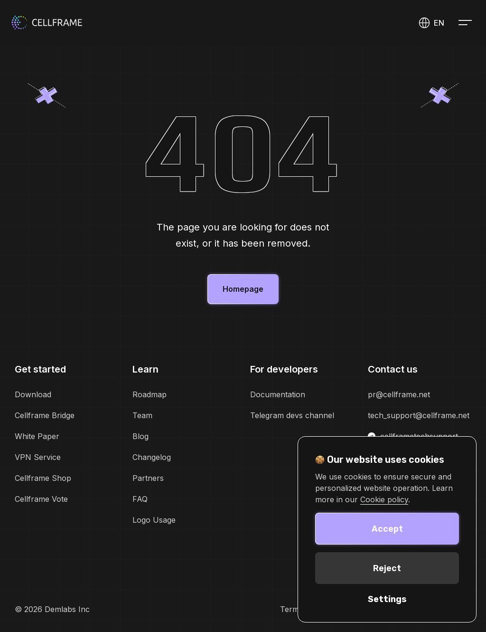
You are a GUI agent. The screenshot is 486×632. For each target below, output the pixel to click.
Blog (140, 436)
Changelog (151, 457)
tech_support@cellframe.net (418, 415)
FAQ (140, 499)
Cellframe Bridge (45, 415)
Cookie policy (384, 499)
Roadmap (149, 394)
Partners (148, 478)
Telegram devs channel (292, 415)
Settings (387, 599)
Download (33, 394)
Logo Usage (154, 520)
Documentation (277, 394)
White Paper (37, 436)
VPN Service (38, 457)
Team (142, 415)
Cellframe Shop (43, 478)
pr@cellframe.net (399, 394)
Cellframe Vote (41, 499)
